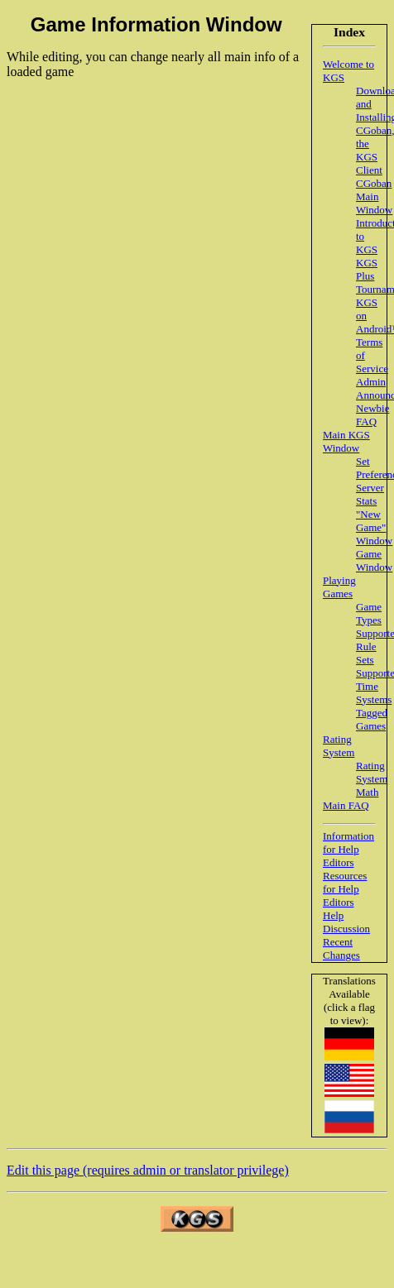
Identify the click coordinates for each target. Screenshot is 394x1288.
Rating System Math (371, 778)
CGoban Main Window (374, 196)
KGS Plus (366, 269)
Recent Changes (341, 948)
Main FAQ (346, 805)
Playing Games (339, 587)
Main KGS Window (346, 441)
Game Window (374, 560)
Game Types (369, 613)
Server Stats (370, 494)
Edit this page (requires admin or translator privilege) (148, 1170)
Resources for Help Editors (345, 888)
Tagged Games (371, 719)
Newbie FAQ (372, 415)
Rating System (338, 746)
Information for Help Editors (348, 849)
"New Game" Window (374, 527)
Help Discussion (346, 922)
